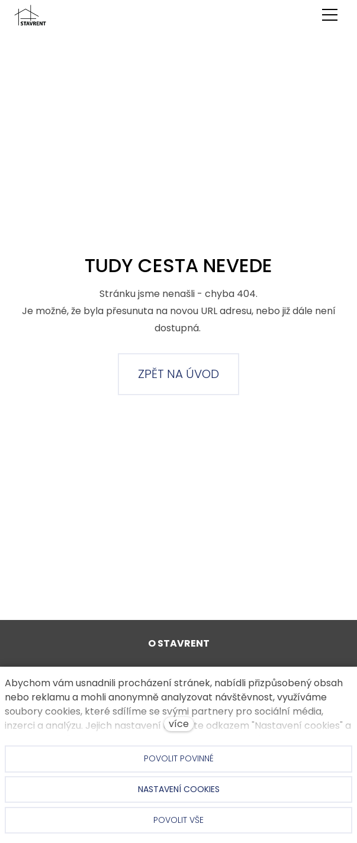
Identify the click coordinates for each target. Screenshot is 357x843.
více (179, 724)
